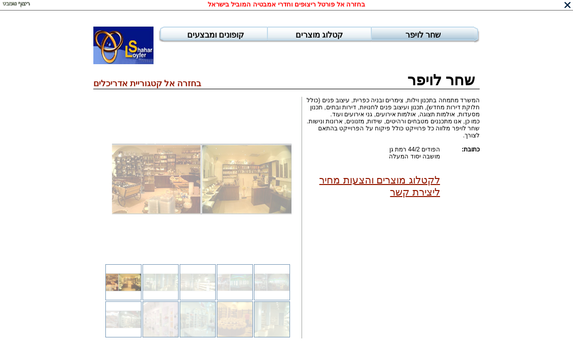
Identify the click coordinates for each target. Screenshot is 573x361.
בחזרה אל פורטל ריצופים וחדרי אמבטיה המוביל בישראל (287, 4)
